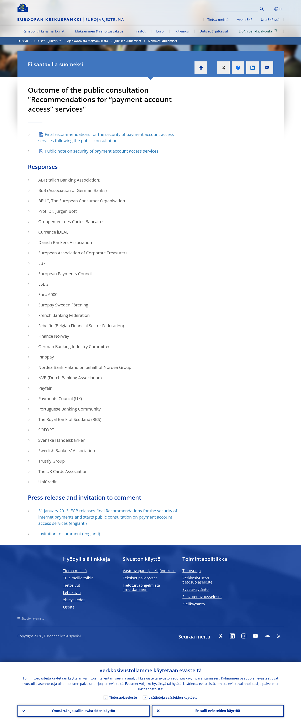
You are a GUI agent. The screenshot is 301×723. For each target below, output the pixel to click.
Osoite (68, 607)
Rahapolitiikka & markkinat (43, 31)
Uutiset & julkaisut (213, 31)
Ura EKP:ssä (270, 19)
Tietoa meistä (218, 19)
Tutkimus (181, 31)
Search (261, 8)
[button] (269, 8)
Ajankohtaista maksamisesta (87, 41)
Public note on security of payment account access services (102, 151)
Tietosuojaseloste (123, 697)
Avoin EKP (245, 19)
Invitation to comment (59, 533)
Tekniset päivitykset (140, 577)
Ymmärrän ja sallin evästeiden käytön (83, 710)
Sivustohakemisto (32, 618)
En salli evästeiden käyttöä (217, 710)
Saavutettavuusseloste (202, 596)
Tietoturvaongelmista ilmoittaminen (141, 587)
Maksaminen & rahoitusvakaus (99, 31)
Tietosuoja (191, 570)
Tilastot (140, 31)
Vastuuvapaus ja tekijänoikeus (149, 570)
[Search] (237, 8)
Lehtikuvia (72, 592)
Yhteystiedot (74, 599)
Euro (160, 31)
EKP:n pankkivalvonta (258, 31)
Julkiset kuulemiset (127, 41)
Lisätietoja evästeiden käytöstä (173, 697)
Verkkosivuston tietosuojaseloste (197, 580)
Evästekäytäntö (195, 589)
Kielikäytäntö (193, 603)
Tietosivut (71, 585)
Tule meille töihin (78, 577)
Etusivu (22, 41)
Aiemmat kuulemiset (162, 41)
